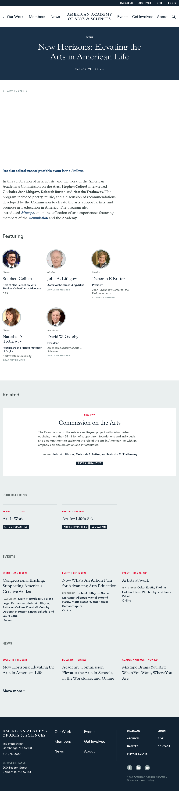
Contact (164, 746)
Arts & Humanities (89, 464)
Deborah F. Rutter (108, 279)
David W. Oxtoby (62, 337)
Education (99, 527)
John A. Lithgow (62, 279)
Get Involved (142, 17)
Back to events (17, 91)
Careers (132, 746)
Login (172, 3)
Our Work (15, 17)
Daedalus (134, 731)
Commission (38, 218)
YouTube (147, 767)
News (55, 17)
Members (37, 17)
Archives (144, 3)
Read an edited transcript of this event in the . (43, 171)
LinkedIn (138, 767)
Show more (14, 691)
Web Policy (147, 780)
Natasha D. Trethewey (13, 339)
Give (160, 3)
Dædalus (126, 3)
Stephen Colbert (18, 279)
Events (122, 17)
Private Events (137, 754)
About (162, 17)
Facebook (129, 767)
